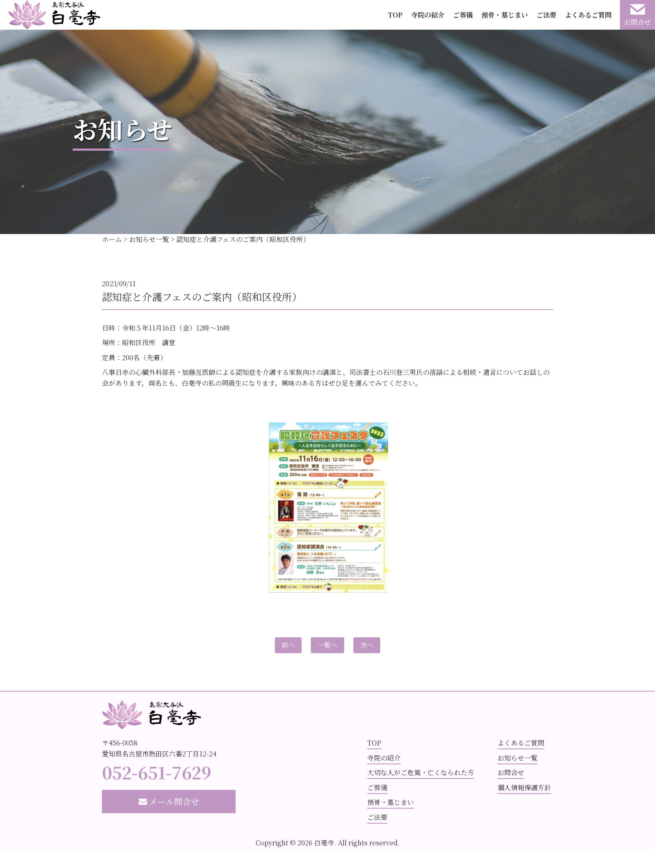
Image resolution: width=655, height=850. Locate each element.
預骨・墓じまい (504, 15)
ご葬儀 (463, 15)
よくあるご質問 (588, 15)
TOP (395, 15)
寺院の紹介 (427, 15)
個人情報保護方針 (524, 787)
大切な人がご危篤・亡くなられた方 (420, 772)
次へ (366, 645)
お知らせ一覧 (518, 758)
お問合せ (511, 772)
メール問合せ (169, 801)
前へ (288, 645)
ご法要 (546, 15)
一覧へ (327, 645)
